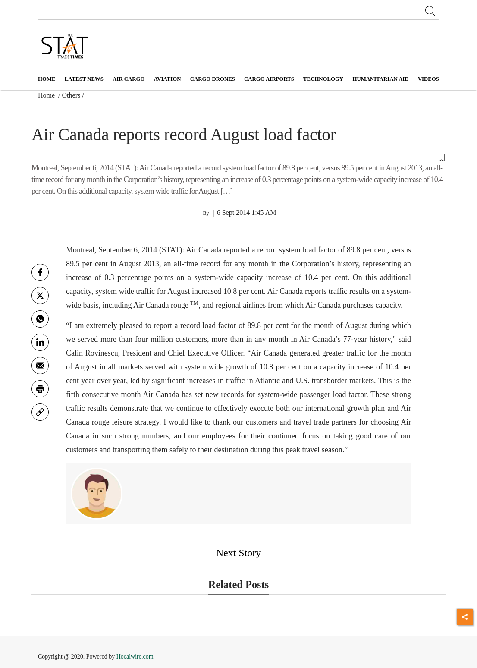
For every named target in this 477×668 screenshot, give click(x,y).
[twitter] (40, 295)
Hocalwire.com (135, 656)
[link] (40, 412)
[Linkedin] (40, 342)
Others (71, 95)
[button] (238, 157)
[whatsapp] (40, 319)
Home (47, 79)
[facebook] (40, 272)
